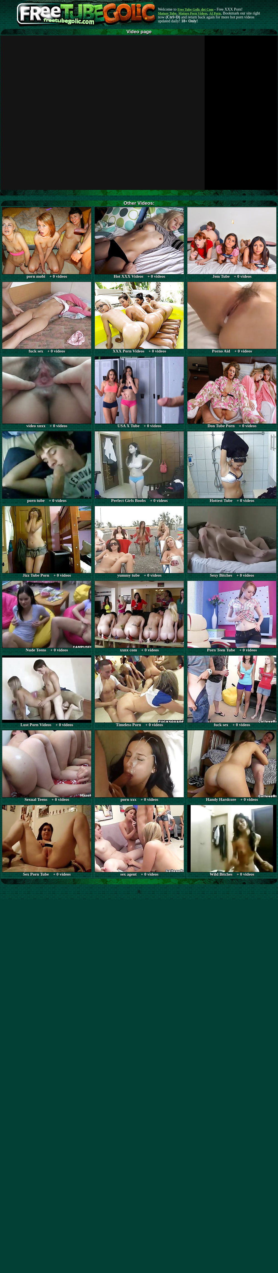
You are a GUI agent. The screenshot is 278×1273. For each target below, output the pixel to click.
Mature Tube (167, 13)
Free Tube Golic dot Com (195, 9)
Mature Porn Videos (192, 13)
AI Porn (215, 13)
